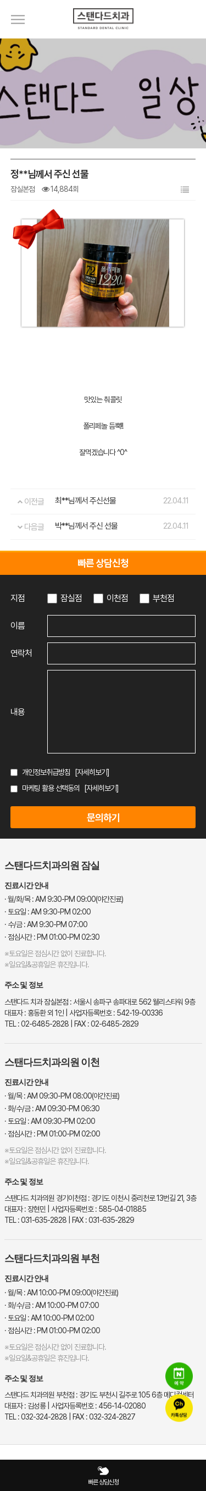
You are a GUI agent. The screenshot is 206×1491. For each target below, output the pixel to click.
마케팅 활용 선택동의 (51, 788)
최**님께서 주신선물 (85, 500)
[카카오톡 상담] (179, 1408)
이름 (17, 625)
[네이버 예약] (179, 1376)
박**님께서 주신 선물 (86, 526)
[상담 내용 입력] (121, 711)
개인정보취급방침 (46, 772)
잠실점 (71, 598)
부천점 (163, 598)
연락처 (21, 653)
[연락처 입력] (121, 653)
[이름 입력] (121, 626)
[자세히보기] (92, 772)
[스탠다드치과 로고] (103, 36)
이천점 (117, 598)
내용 (17, 712)
